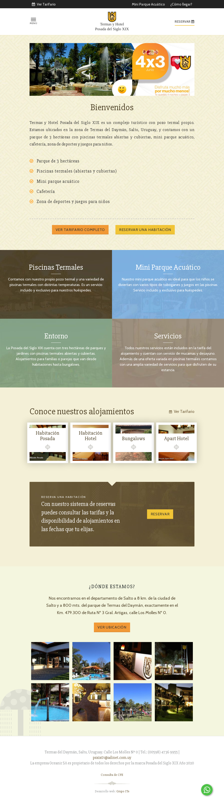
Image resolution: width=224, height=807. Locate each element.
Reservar (160, 514)
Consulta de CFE (112, 775)
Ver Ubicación (112, 627)
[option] (112, 69)
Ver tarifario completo (80, 230)
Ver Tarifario (44, 4)
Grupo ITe (122, 791)
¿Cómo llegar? (181, 4)
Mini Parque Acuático (148, 4)
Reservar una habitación (145, 230)
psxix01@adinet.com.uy (112, 757)
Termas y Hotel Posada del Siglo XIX (112, 26)
